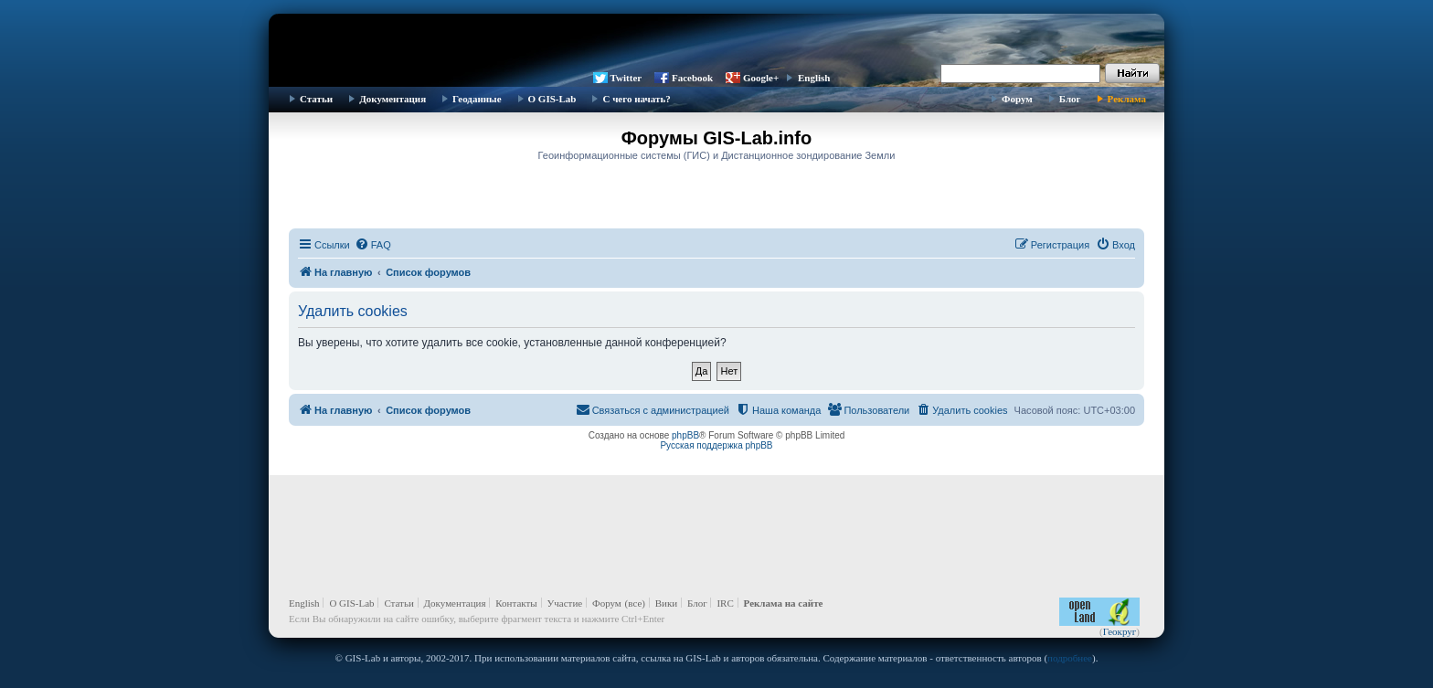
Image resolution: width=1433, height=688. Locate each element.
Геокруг (1120, 631)
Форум (1017, 98)
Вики (666, 603)
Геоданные (476, 98)
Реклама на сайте (783, 603)
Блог (1070, 98)
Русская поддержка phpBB (716, 445)
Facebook (692, 77)
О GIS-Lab (552, 98)
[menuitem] (373, 245)
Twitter (626, 77)
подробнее (1069, 657)
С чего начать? (636, 98)
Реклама (1127, 98)
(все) (635, 603)
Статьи (316, 98)
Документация (392, 98)
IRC (724, 603)
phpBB (685, 435)
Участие (565, 603)
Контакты (515, 603)
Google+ (761, 77)
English (814, 77)
